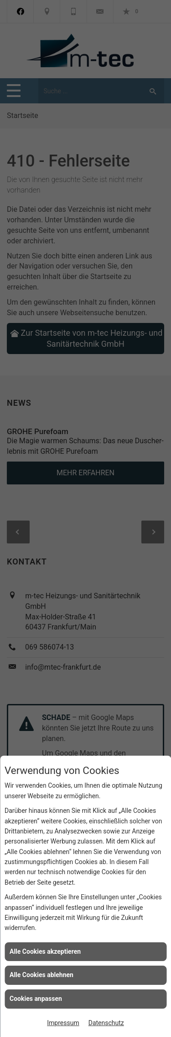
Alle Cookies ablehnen (41, 974)
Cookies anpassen (36, 998)
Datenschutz (106, 1022)
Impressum (63, 1022)
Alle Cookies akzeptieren (45, 951)
